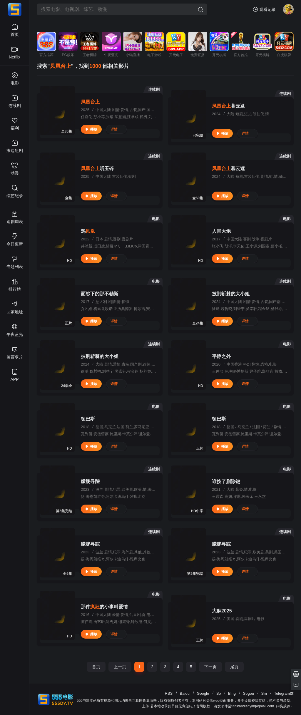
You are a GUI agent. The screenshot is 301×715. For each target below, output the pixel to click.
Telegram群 (284, 693)
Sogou (248, 693)
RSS (169, 693)
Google (203, 693)
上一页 (120, 666)
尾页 (234, 666)
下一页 (210, 666)
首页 (96, 666)
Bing (232, 693)
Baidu (185, 693)
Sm (264, 693)
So (218, 693)
